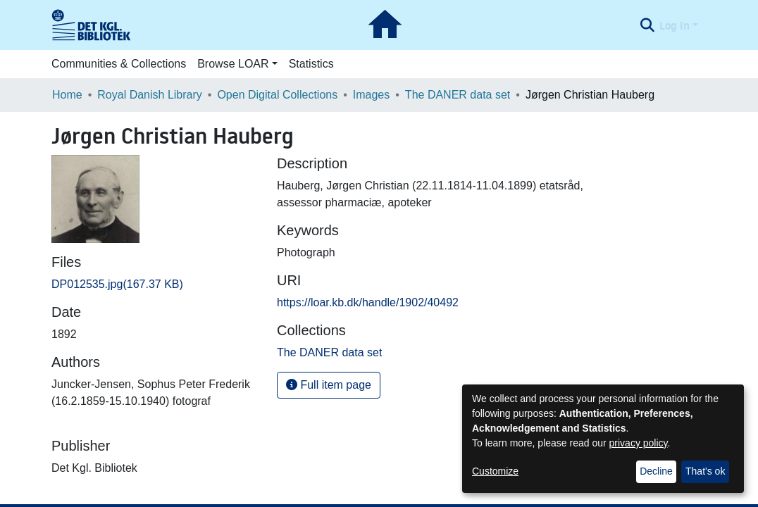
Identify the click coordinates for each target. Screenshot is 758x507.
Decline (656, 471)
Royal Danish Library (149, 95)
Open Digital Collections (277, 95)
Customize (495, 471)
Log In (674, 25)
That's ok (705, 471)
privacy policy (638, 443)
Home (67, 95)
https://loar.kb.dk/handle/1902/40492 (368, 302)
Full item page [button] (328, 385)
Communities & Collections (118, 64)
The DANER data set (457, 95)
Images (371, 95)
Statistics (311, 64)
